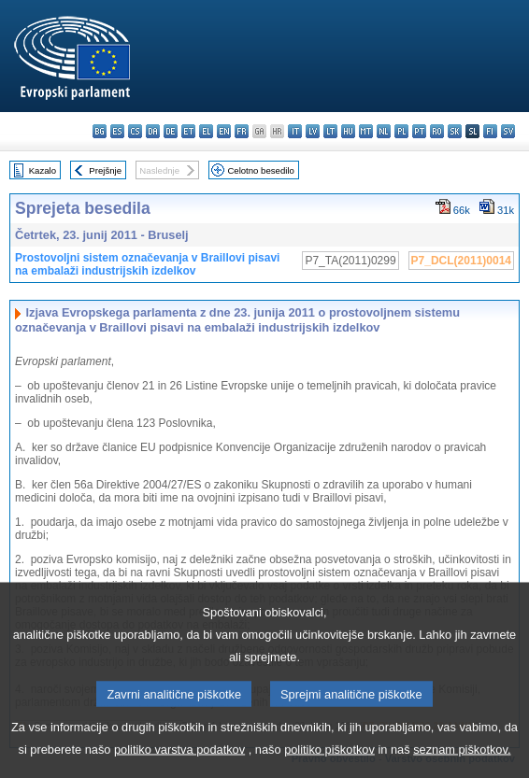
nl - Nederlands (384, 131)
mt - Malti (366, 131)
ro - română (437, 131)
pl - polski (401, 131)
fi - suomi (490, 131)
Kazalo (42, 170)
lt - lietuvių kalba (330, 131)
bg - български (100, 131)
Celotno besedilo (260, 170)
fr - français (242, 131)
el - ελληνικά (206, 131)
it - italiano (295, 131)
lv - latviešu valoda (313, 131)
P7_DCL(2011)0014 (461, 260)
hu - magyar (348, 131)
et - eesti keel (188, 131)
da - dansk (153, 131)
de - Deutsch (171, 131)
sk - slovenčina (455, 131)
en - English (224, 131)
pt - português (419, 131)
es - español (117, 131)
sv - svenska (508, 131)
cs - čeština (135, 131)
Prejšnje (105, 170)
